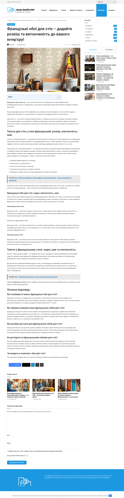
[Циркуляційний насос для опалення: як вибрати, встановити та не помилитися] (90, 97)
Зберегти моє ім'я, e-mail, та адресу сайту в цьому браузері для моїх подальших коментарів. (35, 451)
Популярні (109, 49)
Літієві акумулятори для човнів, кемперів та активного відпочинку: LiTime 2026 (106, 67)
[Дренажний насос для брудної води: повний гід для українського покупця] (90, 88)
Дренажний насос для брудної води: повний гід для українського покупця (105, 87)
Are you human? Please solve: (20, 455)
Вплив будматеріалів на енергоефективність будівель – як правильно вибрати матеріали (17, 395)
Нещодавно (93, 49)
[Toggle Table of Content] (58, 97)
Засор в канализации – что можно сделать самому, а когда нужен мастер (106, 58)
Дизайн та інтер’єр (76, 10)
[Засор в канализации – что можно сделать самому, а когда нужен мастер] (90, 59)
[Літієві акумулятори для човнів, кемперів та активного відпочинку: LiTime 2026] (90, 68)
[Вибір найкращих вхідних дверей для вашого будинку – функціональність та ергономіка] (69, 385)
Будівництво (53, 10)
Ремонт (63, 10)
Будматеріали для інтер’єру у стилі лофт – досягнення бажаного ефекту (43, 395)
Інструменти (90, 10)
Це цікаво (111, 10)
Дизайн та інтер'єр (91, 40)
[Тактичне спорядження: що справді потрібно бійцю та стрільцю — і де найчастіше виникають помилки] (90, 77)
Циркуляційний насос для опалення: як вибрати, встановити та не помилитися (105, 96)
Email (9, 443)
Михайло (12, 44)
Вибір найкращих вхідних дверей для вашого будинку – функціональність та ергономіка (68, 395)
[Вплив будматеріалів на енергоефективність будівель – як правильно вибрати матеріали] (18, 385)
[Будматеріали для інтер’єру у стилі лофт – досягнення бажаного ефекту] (43, 385)
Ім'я (8, 435)
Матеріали (101, 10)
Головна (43, 10)
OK (110, 495)
